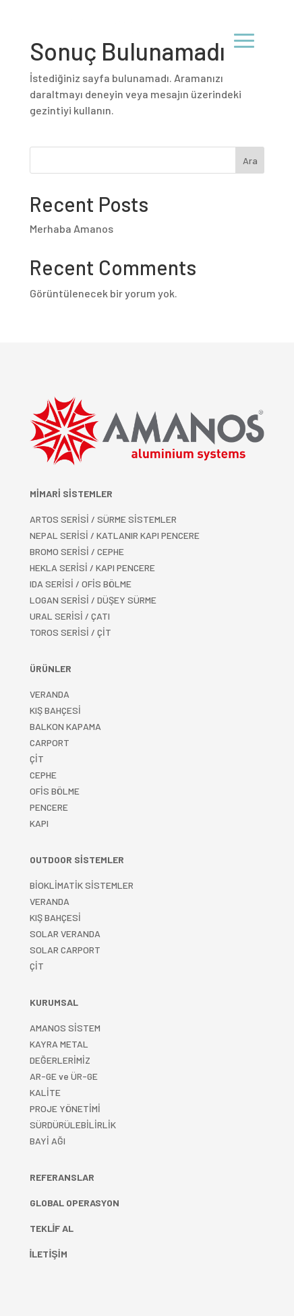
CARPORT (49, 742)
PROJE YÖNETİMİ (65, 1108)
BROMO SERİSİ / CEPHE (77, 551)
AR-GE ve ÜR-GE (64, 1076)
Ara (250, 160)
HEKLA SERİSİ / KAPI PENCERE (92, 567)
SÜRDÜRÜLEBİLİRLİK (73, 1124)
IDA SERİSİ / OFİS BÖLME (80, 583)
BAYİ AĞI (47, 1140)
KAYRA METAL (59, 1044)
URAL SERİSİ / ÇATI (70, 616)
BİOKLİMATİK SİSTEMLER (82, 885)
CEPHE (43, 774)
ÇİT (37, 758)
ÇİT (37, 966)
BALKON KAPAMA (65, 726)
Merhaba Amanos (71, 228)
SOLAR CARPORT (65, 949)
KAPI (39, 823)
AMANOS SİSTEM (65, 1027)
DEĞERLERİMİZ (60, 1060)
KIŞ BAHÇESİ (55, 917)
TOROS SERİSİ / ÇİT (70, 632)
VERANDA (49, 694)
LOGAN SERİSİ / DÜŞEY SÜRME (93, 600)
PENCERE (49, 807)
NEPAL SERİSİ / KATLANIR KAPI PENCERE (115, 535)
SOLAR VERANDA (65, 933)
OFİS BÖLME (55, 791)
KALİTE (45, 1092)
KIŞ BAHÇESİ (55, 710)
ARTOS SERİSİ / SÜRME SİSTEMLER (103, 519)
